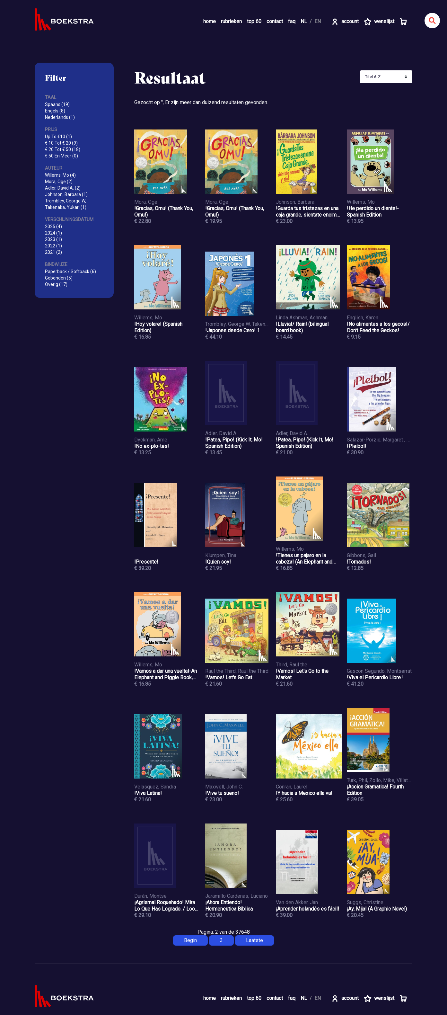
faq (291, 21)
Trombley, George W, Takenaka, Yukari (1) (65, 204)
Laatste (254, 940)
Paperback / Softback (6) (70, 271)
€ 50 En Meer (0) (61, 155)
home (209, 21)
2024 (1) (53, 233)
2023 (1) (53, 239)
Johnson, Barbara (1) (66, 194)
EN (317, 21)
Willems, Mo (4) (60, 175)
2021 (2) (53, 252)
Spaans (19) (57, 104)
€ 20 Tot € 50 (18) (62, 149)
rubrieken (231, 21)
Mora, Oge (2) (59, 181)
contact (275, 21)
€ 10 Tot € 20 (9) (61, 143)
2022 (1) (53, 245)
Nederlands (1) (60, 117)
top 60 (254, 21)
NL (304, 21)
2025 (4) (53, 226)
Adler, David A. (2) (63, 188)
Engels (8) (55, 110)
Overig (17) (56, 284)
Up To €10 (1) (58, 136)
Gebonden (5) (59, 277)
